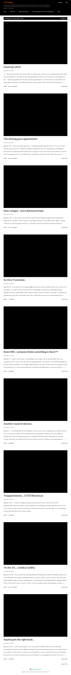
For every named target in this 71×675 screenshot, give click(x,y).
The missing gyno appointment (20, 138)
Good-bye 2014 (12, 66)
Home (5, 11)
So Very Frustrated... (15, 279)
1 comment (11, 371)
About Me (12, 11)
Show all (64, 18)
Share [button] (5, 86)
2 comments (11, 299)
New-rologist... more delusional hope (24, 210)
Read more (64, 86)
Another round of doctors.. (18, 423)
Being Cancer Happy (23, 11)
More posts (64, 664)
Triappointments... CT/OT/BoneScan (23, 495)
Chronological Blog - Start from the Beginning (42, 11)
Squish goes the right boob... (19, 639)
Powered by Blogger (35, 669)
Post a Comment (12, 86)
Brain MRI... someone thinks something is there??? (31, 351)
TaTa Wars (8, 2)
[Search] (60, 2)
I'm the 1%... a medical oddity (19, 567)
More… (59, 11)
